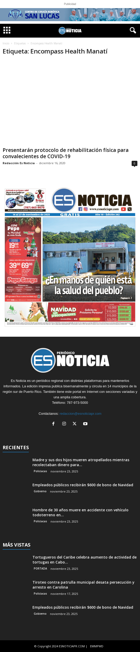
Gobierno (40, 491)
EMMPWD (96, 646)
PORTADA (40, 568)
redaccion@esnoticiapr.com (81, 414)
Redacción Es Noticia (19, 163)
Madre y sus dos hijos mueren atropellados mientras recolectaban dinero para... (80, 462)
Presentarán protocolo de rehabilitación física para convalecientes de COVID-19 (65, 153)
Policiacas (40, 471)
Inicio (6, 43)
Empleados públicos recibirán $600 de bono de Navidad (82, 484)
